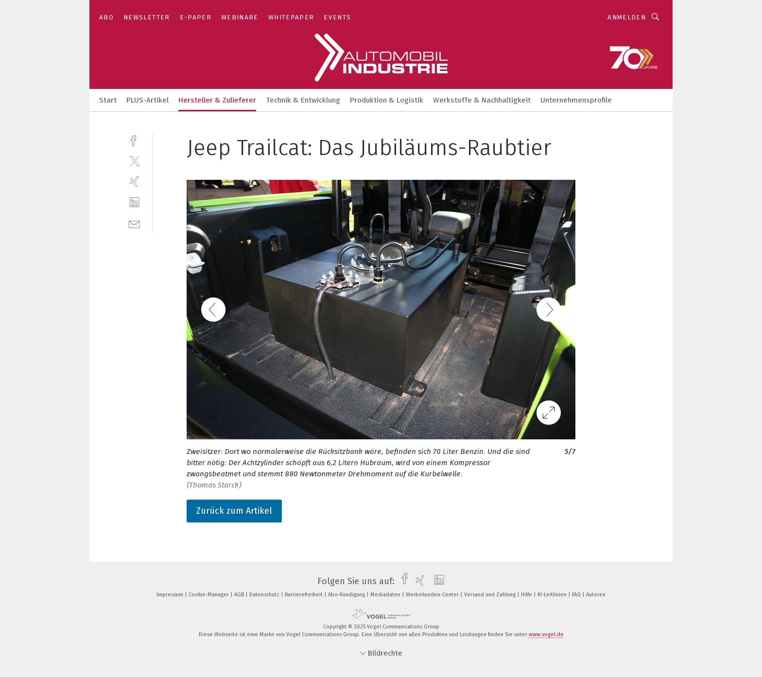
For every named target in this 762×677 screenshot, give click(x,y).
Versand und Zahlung (490, 594)
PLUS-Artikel (147, 100)
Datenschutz (265, 594)
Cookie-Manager (209, 594)
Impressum (170, 594)
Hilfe (527, 594)
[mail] (134, 223)
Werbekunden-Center (433, 594)
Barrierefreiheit (304, 594)
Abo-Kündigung (347, 594)
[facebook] (134, 140)
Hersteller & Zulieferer (217, 100)
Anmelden (626, 17)
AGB (239, 594)
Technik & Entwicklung (303, 100)
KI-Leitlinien (552, 594)
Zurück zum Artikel (234, 510)
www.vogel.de (546, 634)
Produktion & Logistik (386, 100)
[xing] (134, 181)
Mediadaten (386, 594)
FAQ (577, 594)
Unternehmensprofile (576, 100)
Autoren (596, 594)
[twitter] (134, 161)
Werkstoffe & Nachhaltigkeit (482, 100)
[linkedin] (134, 202)
